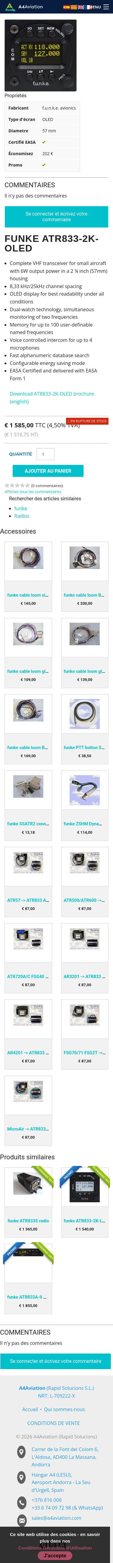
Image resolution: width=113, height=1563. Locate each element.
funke (20, 508)
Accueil (30, 1409)
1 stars (7, 485)
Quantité (20, 454)
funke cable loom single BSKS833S (41, 595)
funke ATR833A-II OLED (30, 1297)
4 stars (22, 485)
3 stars (17, 485)
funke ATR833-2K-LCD (86, 1221)
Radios (22, 516)
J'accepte (55, 1555)
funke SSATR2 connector (31, 824)
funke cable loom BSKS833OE (36, 747)
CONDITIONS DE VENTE (53, 1423)
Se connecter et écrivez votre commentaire (56, 216)
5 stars (27, 485)
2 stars (12, 485)
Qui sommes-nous (64, 1409)
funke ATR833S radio (28, 1221)
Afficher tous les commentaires (33, 491)
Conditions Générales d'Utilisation (55, 1547)
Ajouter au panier (48, 471)
